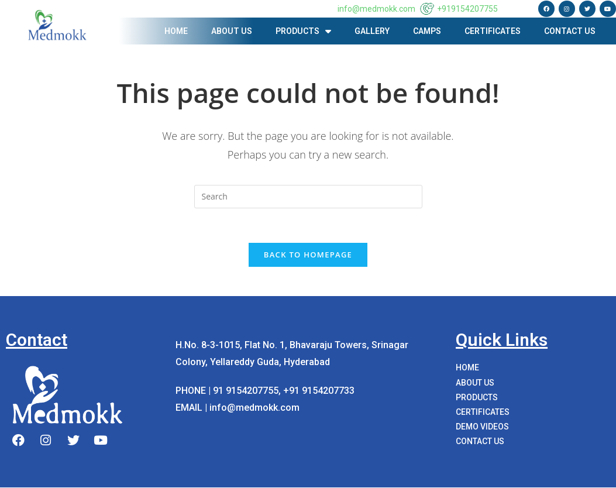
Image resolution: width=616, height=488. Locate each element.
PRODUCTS (303, 31)
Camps (427, 31)
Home (176, 31)
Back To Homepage (308, 255)
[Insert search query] (308, 196)
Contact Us (570, 31)
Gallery (372, 31)
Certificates (492, 31)
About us (231, 31)
